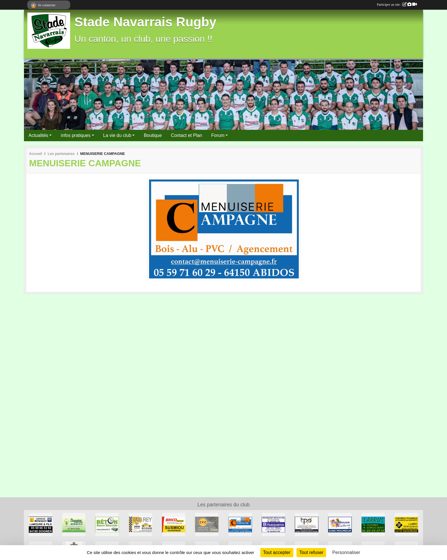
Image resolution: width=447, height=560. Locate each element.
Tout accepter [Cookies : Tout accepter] (276, 552)
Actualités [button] (38, 135)
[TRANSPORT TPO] (306, 524)
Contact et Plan (186, 135)
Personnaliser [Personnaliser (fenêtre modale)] (346, 552)
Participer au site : (397, 5)
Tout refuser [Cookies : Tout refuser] (311, 552)
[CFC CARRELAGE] (207, 524)
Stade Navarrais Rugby (145, 22)
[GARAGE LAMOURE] (41, 524)
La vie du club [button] (117, 135)
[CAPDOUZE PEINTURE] (340, 524)
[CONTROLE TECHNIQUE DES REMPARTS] (406, 524)
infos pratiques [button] (75, 135)
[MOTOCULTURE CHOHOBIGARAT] (273, 524)
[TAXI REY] (140, 524)
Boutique (153, 135)
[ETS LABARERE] (74, 524)
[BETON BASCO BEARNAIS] (107, 524)
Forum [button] (217, 135)
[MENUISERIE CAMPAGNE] (240, 524)
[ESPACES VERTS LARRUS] (373, 524)
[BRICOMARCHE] (174, 524)
